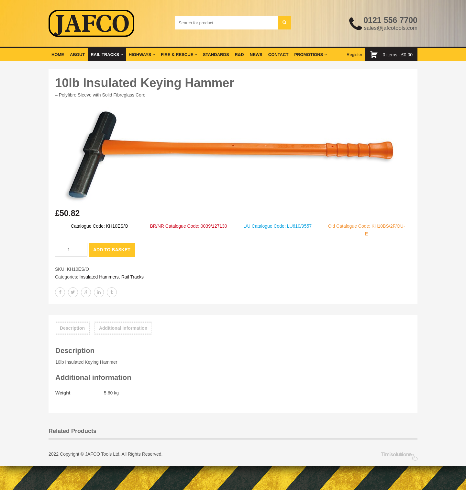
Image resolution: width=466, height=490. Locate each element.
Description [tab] (72, 328)
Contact (278, 54)
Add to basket (111, 249)
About (77, 54)
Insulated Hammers (98, 276)
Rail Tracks (107, 54)
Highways (142, 54)
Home (57, 54)
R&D (239, 54)
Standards (216, 54)
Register (354, 54)
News (256, 54)
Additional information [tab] (123, 328)
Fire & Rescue (179, 54)
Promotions (310, 54)
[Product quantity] (71, 250)
